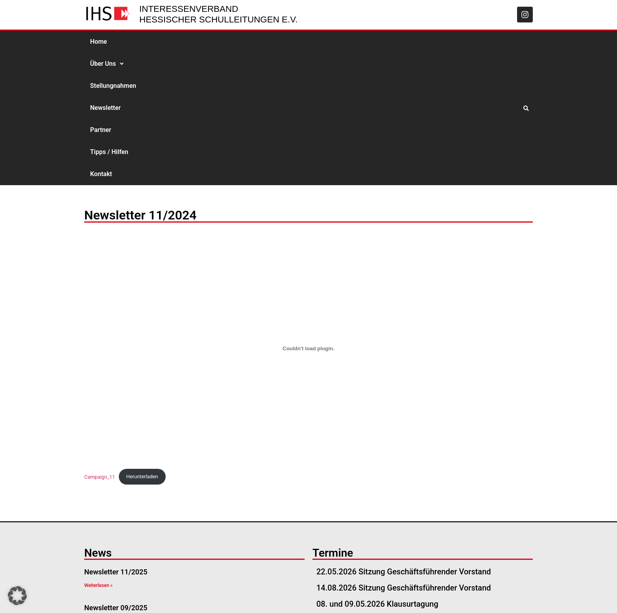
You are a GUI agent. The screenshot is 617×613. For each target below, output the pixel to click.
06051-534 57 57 (234, 597)
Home (98, 41)
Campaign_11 (99, 344)
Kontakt (358, 41)
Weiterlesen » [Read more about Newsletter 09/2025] (98, 488)
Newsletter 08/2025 (116, 511)
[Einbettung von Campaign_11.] (308, 216)
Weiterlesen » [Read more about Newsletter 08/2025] (98, 524)
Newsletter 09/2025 (116, 475)
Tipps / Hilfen (316, 41)
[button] (135, 42)
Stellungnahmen (187, 41)
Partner (274, 41)
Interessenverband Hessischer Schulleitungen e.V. (218, 14)
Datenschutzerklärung (496, 597)
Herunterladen (142, 344)
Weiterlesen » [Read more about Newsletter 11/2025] (98, 453)
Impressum (438, 597)
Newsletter (237, 41)
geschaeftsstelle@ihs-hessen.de (150, 597)
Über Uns (135, 41)
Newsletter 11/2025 (116, 439)
